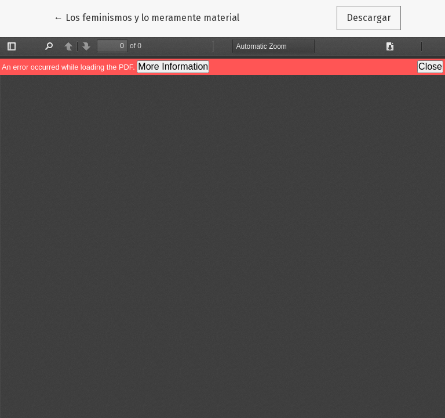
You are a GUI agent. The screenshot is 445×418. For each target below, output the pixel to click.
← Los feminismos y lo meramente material (146, 16)
